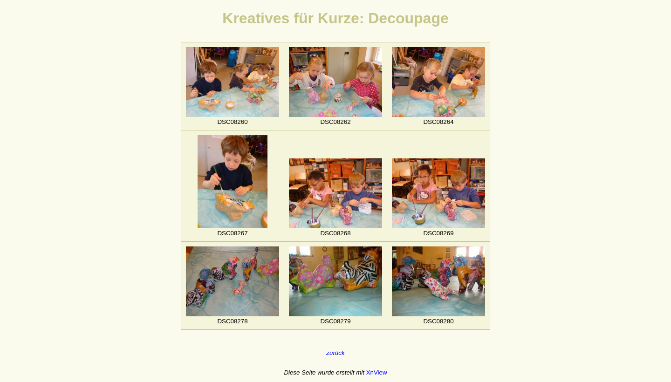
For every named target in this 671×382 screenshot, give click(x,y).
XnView (376, 372)
